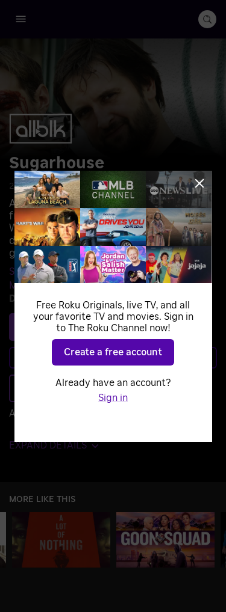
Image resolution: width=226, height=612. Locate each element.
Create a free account (113, 352)
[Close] (199, 183)
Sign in (113, 398)
